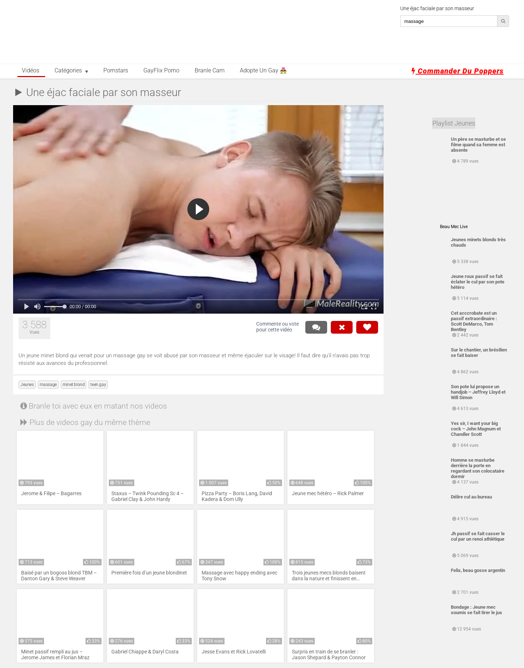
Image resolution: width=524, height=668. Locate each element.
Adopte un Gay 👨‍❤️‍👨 (263, 70)
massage (48, 384)
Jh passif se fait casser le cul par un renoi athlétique (478, 536)
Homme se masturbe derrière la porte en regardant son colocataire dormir (477, 468)
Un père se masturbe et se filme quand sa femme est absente (478, 144)
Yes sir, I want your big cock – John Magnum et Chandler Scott (476, 429)
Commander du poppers (458, 71)
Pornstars (115, 70)
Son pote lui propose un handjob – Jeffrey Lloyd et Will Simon (478, 392)
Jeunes (27, 384)
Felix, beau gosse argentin (478, 570)
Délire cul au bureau (471, 497)
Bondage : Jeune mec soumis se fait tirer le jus (476, 609)
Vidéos (30, 70)
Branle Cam (210, 70)
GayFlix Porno (161, 70)
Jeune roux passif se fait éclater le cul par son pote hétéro (477, 282)
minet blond (74, 384)
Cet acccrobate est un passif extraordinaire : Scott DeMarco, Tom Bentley (474, 321)
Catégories (68, 70)
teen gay (98, 384)
